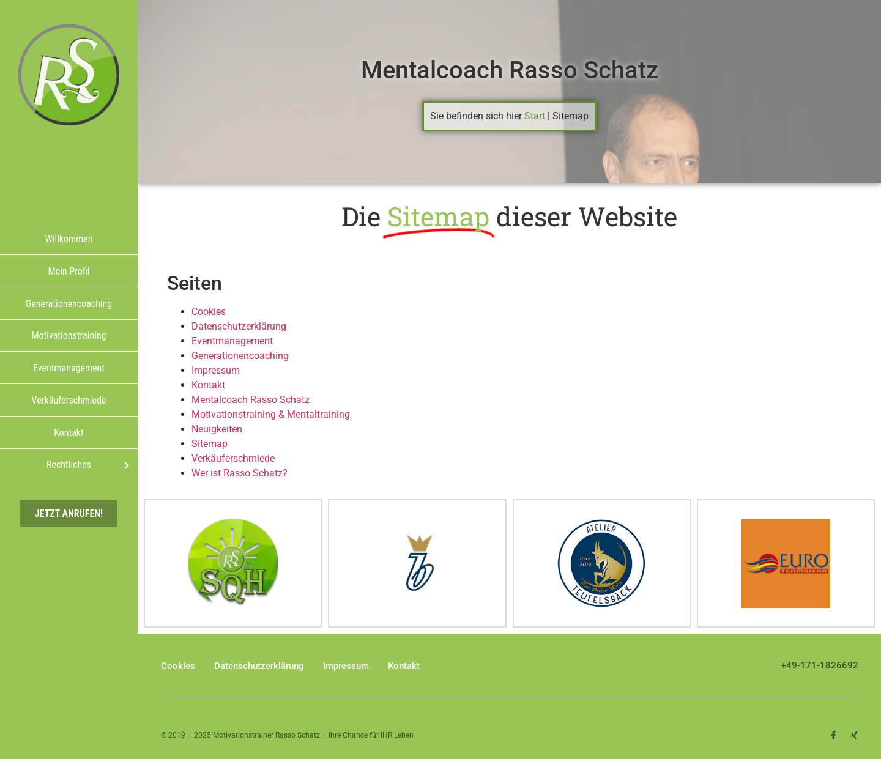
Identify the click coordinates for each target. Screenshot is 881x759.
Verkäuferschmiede (233, 458)
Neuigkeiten (216, 429)
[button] (854, 732)
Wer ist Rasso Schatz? (239, 473)
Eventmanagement (232, 341)
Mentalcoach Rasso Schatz (509, 70)
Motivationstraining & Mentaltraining (270, 414)
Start (534, 116)
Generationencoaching (240, 355)
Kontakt (208, 385)
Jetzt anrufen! (69, 513)
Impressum (215, 370)
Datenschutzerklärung (238, 326)
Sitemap (209, 444)
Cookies (208, 311)
